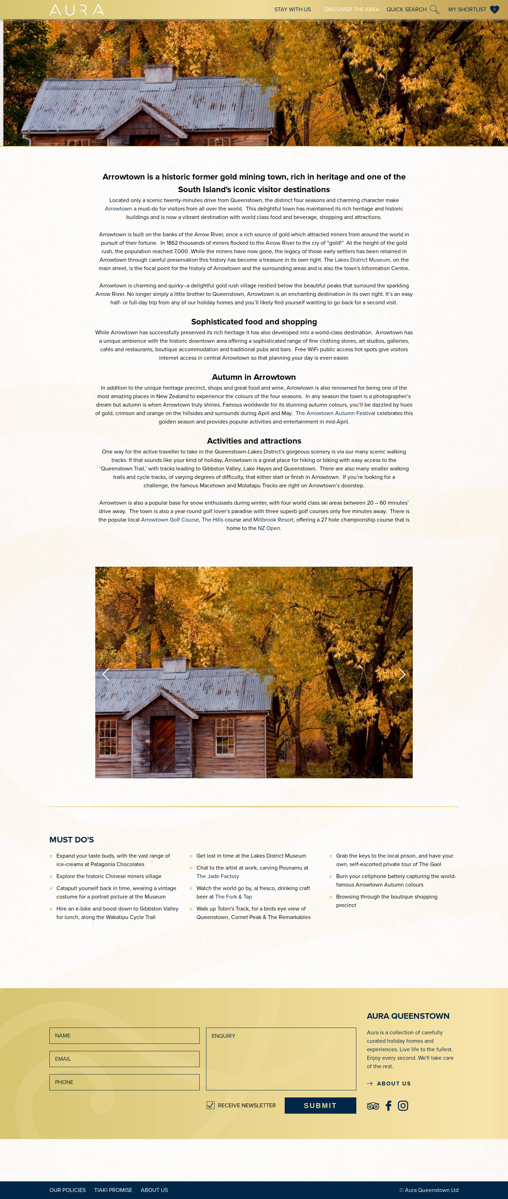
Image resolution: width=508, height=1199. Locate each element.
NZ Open (269, 528)
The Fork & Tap (233, 896)
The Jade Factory (217, 876)
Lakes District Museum (362, 259)
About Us (154, 1190)
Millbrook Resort (273, 519)
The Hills (212, 519)
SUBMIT (320, 1105)
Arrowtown (118, 208)
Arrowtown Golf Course (170, 519)
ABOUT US (389, 1083)
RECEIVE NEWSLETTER (247, 1105)
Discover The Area (352, 9)
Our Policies (67, 1190)
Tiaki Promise (113, 1190)
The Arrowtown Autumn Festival (335, 413)
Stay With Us (292, 9)
